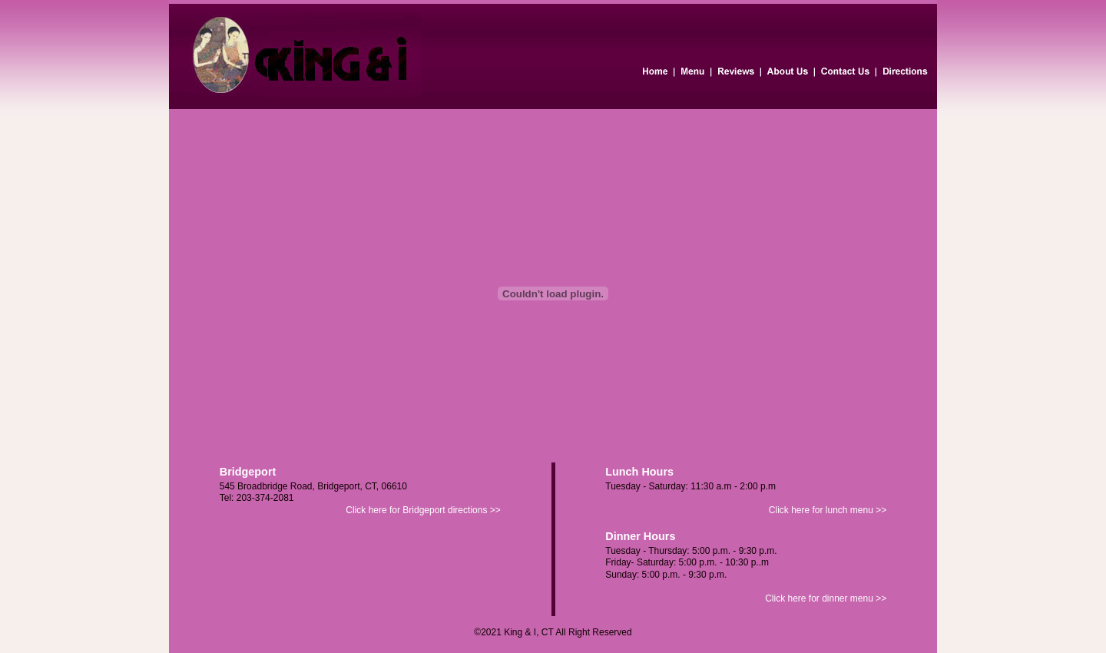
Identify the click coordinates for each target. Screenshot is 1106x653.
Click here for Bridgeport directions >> (423, 510)
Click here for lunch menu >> (827, 510)
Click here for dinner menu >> (825, 598)
